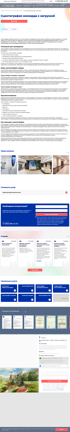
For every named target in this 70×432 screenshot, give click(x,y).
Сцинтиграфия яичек (27, 286)
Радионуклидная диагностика (35, 192)
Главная (2, 10)
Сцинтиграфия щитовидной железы (42, 287)
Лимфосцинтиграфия (27, 295)
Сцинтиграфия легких (45, 295)
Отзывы (62, 5)
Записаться (14, 21)
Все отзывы (35, 270)
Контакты (57, 5)
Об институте (19, 5)
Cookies (16, 428)
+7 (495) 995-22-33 (10, 224)
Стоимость (5, 29)
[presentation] (67, 152)
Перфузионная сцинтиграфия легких (60, 287)
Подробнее (39, 260)
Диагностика (27, 5)
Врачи (45, 5)
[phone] (61, 1)
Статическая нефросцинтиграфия (7, 287)
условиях (62, 221)
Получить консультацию (51, 214)
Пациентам (50, 5)
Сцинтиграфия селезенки (9, 295)
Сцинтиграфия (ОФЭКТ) (17, 10)
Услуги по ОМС (39, 5)
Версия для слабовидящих (9, 1)
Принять (61, 429)
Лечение (33, 5)
